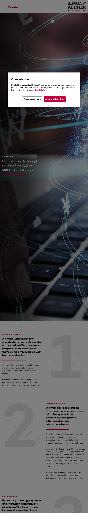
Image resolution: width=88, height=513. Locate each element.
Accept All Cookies (54, 99)
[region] (44, 89)
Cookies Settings (32, 99)
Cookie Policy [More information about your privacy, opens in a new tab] (40, 90)
